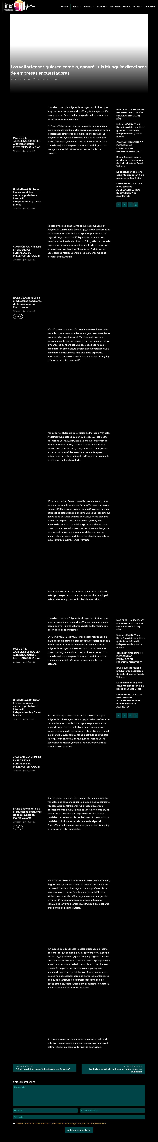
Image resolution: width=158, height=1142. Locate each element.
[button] (64, 7)
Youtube (113, 1117)
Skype (112, 1110)
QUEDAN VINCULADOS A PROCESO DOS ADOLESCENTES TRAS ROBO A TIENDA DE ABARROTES (129, 190)
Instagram (113, 1106)
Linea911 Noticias (82, 1138)
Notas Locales (22, 80)
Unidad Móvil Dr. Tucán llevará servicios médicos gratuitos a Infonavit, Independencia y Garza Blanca (130, 131)
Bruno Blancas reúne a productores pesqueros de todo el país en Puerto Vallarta (27, 303)
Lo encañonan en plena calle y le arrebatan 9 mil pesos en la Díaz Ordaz (130, 175)
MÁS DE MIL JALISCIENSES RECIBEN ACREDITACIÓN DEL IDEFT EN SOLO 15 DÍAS (26, 143)
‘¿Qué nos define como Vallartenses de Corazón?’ (43, 1006)
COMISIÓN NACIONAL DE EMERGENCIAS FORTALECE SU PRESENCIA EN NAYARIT (27, 252)
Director (17, 152)
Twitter (112, 1113)
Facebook (113, 1102)
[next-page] (20, 317)
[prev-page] (15, 317)
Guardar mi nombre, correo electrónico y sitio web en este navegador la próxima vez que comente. (61, 1061)
